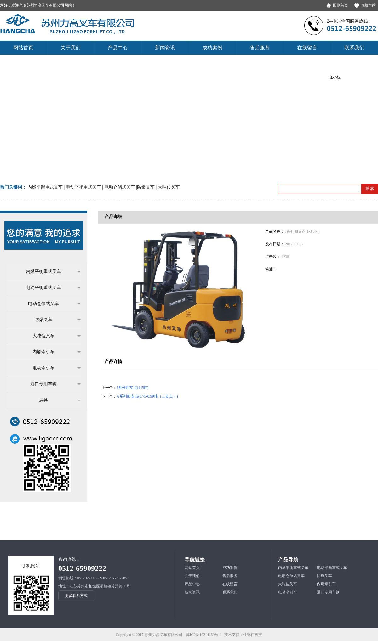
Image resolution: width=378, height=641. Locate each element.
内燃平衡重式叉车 (50, 271)
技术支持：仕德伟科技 (243, 634)
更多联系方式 (76, 595)
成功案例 (230, 567)
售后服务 (230, 576)
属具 (56, 400)
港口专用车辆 (52, 384)
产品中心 (192, 584)
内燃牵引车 (53, 352)
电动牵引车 (53, 368)
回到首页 (340, 5)
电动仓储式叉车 (51, 303)
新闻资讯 (192, 592)
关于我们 (192, 576)
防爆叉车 (54, 319)
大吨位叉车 (53, 335)
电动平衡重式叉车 (50, 287)
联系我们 (230, 592)
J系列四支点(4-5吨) (132, 387)
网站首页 (192, 567)
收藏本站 (368, 5)
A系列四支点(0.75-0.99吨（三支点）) (147, 396)
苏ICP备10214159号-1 (204, 634)
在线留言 (230, 584)
